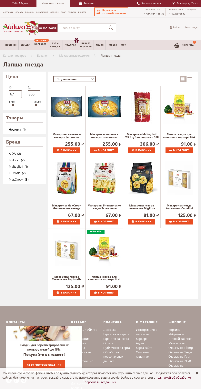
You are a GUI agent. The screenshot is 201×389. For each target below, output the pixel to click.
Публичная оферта (116, 347)
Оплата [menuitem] (19, 12)
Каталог (48, 28)
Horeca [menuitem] (112, 45)
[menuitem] (40, 45)
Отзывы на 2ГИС (180, 361)
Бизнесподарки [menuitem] (86, 45)
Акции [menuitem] (100, 45)
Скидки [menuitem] (25, 45)
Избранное (176, 334)
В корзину (66, 150)
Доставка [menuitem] (8, 12)
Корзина (174, 329)
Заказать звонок (149, 3)
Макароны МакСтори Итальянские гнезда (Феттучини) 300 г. (66, 207)
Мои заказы (176, 343)
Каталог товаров (14, 55)
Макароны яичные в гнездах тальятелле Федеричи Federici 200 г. (104, 136)
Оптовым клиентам (142, 354)
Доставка (109, 329)
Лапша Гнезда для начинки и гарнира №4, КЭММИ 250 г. (104, 278)
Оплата (108, 343)
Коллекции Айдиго (84, 329)
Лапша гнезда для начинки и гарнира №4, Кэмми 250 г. (179, 136)
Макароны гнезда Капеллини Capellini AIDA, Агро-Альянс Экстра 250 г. (179, 207)
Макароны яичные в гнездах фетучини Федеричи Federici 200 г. (66, 136)
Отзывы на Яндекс (181, 352)
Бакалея (42, 55)
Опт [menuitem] (123, 45)
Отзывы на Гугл (179, 356)
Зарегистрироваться (44, 365)
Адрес (140, 343)
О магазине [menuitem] (42, 12)
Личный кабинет (180, 338)
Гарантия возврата (116, 334)
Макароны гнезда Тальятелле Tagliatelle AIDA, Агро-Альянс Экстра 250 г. (66, 278)
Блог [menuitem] (63, 12)
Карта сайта (144, 347)
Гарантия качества (116, 338)
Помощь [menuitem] (29, 12)
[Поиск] (111, 28)
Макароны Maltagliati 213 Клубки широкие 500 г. (142, 136)
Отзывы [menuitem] (54, 12)
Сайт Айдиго (20, 3)
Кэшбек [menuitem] (82, 12)
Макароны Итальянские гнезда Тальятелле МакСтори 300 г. (104, 207)
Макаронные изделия (74, 55)
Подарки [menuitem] (71, 43)
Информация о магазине (146, 331)
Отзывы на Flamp (180, 347)
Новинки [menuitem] (10, 45)
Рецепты (86, 3)
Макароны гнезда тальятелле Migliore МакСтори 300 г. (141, 207)
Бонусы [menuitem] (72, 12)
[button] (111, 11)
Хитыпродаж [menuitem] (55, 45)
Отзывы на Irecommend (177, 367)
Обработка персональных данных (113, 356)
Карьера (141, 338)
